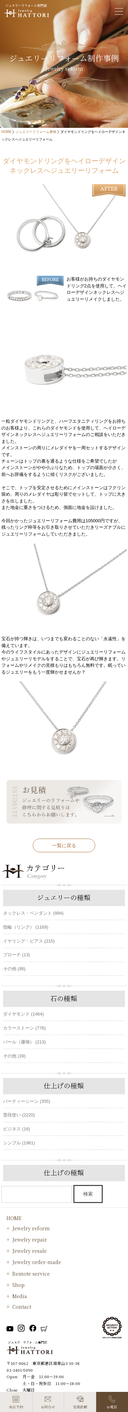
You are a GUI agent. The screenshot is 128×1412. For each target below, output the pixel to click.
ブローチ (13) (16, 954)
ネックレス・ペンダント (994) (33, 913)
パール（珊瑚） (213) (24, 1042)
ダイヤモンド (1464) (23, 1014)
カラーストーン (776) (24, 1028)
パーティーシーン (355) (26, 1101)
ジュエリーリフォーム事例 (35, 132)
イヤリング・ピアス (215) (29, 941)
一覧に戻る (64, 845)
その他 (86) (14, 968)
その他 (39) (14, 1055)
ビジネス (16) (16, 1128)
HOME (6, 132)
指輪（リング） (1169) (25, 927)
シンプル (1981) (19, 1142)
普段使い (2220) (19, 1114)
